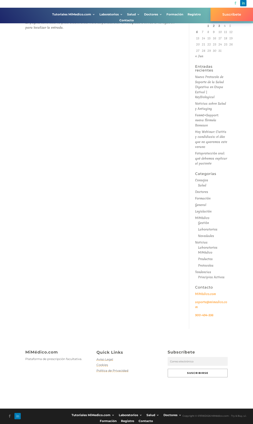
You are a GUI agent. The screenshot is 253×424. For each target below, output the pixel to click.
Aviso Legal (104, 359)
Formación (174, 14)
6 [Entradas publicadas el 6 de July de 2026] (197, 32)
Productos (205, 259)
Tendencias (203, 272)
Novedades (206, 236)
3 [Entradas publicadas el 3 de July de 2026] (219, 26)
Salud (131, 14)
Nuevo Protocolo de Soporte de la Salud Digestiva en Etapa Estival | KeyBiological (209, 87)
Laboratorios (109, 14)
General (200, 205)
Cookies (102, 365)
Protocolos (205, 265)
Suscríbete (231, 14)
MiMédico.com (205, 294)
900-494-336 (204, 315)
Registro (194, 14)
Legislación (203, 211)
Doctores (151, 14)
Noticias (201, 242)
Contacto (126, 20)
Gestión (203, 223)
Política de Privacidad (112, 370)
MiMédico (202, 218)
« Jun (199, 56)
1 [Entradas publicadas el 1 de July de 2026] (208, 26)
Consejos (201, 180)
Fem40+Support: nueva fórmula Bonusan (207, 120)
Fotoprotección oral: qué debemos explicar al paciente (211, 158)
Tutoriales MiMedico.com (71, 14)
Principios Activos (211, 277)
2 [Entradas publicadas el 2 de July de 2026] (214, 26)
